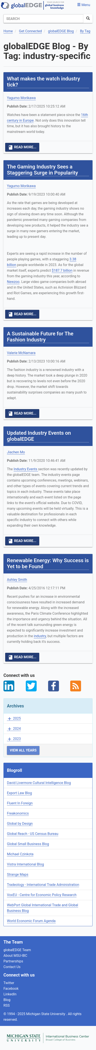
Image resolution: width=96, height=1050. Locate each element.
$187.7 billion (62, 270)
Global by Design (20, 823)
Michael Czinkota (20, 854)
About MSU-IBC (15, 956)
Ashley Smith (17, 580)
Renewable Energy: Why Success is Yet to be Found (48, 563)
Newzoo (13, 282)
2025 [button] (14, 718)
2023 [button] (14, 739)
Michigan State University (46, 1014)
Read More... (22, 147)
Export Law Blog (19, 793)
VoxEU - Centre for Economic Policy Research (41, 895)
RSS (6, 1005)
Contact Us (12, 967)
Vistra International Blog (25, 864)
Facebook (10, 988)
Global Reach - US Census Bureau (32, 834)
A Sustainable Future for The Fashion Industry (40, 337)
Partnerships (13, 961)
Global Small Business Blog (28, 844)
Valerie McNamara (21, 353)
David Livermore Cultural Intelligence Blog (39, 783)
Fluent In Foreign (20, 803)
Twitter (8, 983)
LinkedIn (9, 994)
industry (40, 636)
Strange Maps (17, 874)
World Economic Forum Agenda (31, 921)
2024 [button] (14, 729)
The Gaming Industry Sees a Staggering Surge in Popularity (42, 170)
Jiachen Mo (16, 452)
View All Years (23, 750)
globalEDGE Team (17, 950)
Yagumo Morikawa (21, 98)
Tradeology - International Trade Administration (43, 885)
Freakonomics (18, 813)
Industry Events (26, 469)
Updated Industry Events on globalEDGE (39, 436)
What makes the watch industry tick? (43, 82)
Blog (6, 1000)
